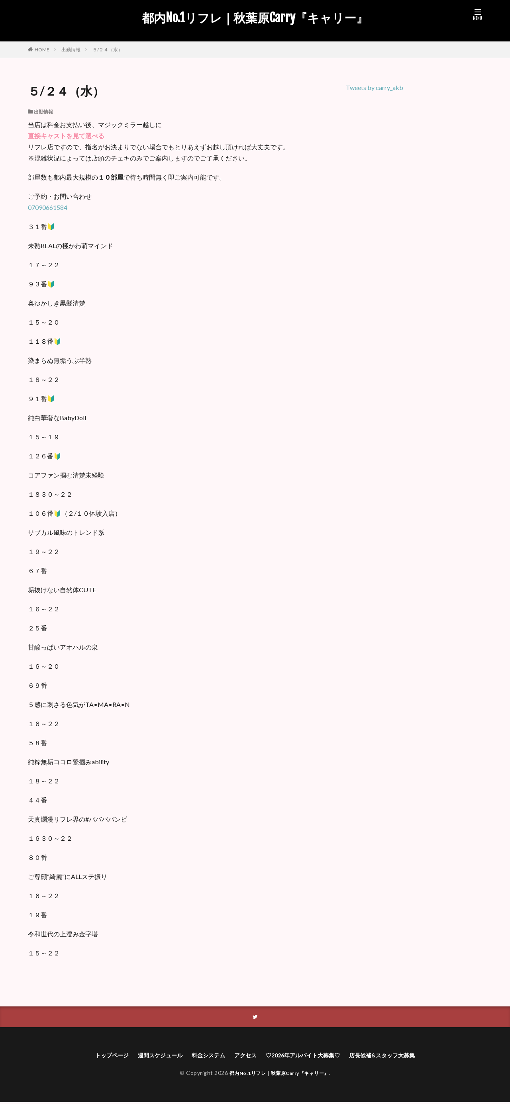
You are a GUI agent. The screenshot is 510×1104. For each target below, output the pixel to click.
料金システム (203, 1056)
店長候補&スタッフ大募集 (396, 1056)
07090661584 (47, 207)
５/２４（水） (107, 50)
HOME (42, 49)
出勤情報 (70, 50)
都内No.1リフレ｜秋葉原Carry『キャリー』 (255, 18)
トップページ (95, 1056)
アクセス (244, 1056)
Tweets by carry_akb (374, 87)
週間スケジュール (149, 1056)
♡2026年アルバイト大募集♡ (308, 1056)
